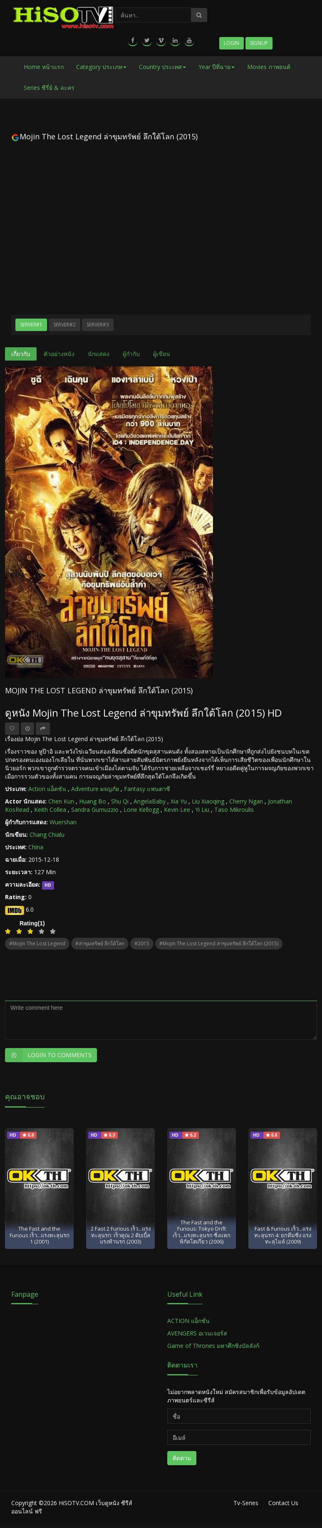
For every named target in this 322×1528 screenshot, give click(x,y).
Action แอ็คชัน (47, 789)
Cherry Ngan (246, 801)
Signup (259, 43)
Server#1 (31, 324)
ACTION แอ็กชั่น (188, 1321)
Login (231, 43)
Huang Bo (92, 801)
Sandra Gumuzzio (95, 809)
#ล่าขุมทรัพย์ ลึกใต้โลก (99, 943)
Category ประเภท (101, 67)
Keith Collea (50, 809)
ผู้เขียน (161, 354)
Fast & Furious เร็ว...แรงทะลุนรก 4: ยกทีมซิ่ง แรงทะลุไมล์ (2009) (282, 1235)
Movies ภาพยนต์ (268, 67)
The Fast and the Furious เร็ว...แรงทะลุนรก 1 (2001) (39, 1235)
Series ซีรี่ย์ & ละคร (49, 87)
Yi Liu (202, 809)
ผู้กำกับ (131, 354)
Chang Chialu (47, 834)
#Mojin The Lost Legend (37, 943)
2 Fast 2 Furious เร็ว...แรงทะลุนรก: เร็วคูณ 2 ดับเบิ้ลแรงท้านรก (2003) (121, 1235)
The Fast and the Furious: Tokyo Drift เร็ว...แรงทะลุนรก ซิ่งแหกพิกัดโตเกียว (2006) (201, 1232)
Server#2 (64, 324)
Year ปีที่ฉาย (216, 67)
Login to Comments (48, 1055)
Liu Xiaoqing (208, 801)
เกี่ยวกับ (20, 354)
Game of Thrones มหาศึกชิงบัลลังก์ (214, 1346)
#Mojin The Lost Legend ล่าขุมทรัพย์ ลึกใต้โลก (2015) (218, 943)
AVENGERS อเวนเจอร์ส (197, 1333)
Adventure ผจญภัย (95, 789)
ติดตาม (182, 1458)
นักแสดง (98, 354)
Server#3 (98, 324)
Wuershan (63, 822)
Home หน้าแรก (44, 67)
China (35, 847)
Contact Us (283, 1503)
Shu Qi (120, 801)
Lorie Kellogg (141, 809)
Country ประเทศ (162, 67)
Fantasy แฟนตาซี (147, 789)
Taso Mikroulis (234, 809)
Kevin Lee (177, 809)
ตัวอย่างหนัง (59, 354)
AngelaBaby (150, 801)
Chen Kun (61, 801)
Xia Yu (179, 801)
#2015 (141, 943)
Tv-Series (245, 1503)
